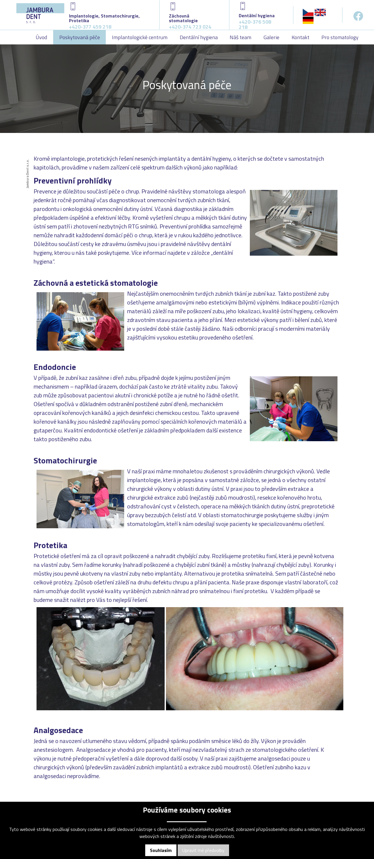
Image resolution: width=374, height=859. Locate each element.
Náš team (240, 37)
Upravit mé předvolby (203, 850)
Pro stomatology (340, 37)
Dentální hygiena (199, 37)
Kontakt (300, 37)
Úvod (41, 37)
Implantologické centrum (139, 37)
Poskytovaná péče (79, 37)
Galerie (271, 37)
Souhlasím (161, 850)
